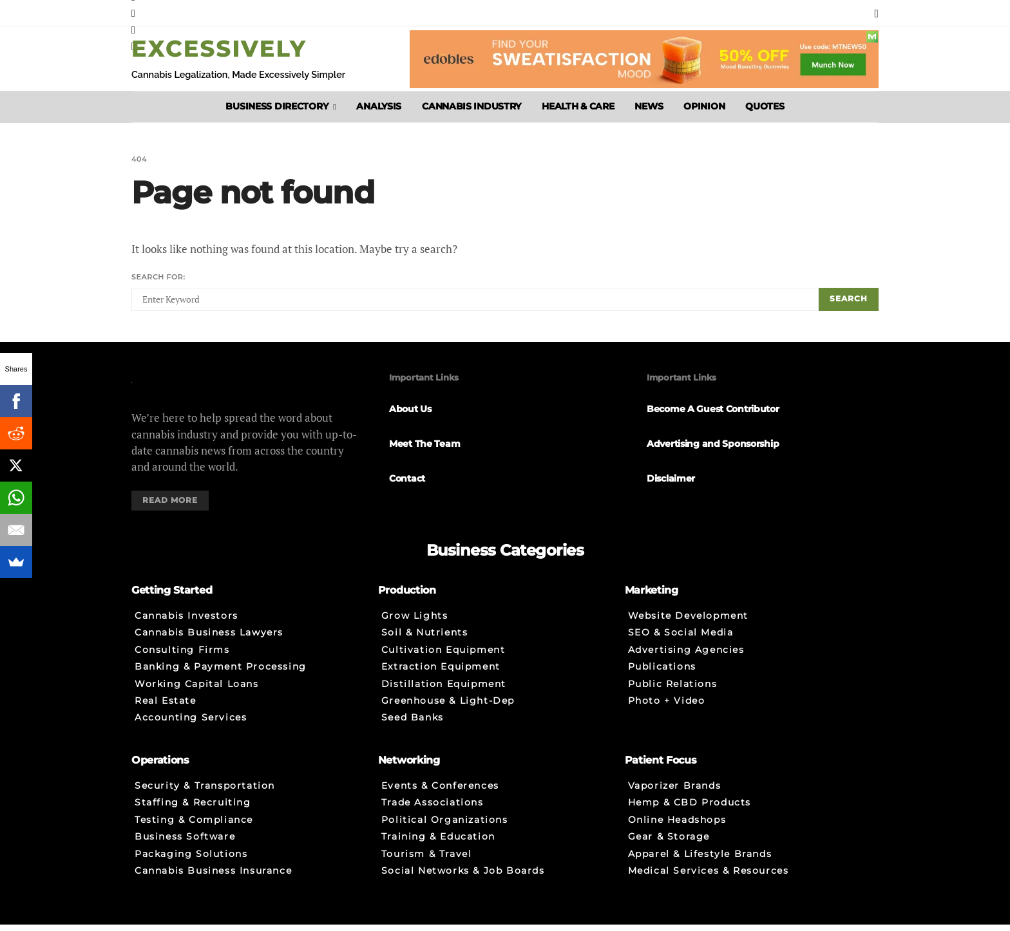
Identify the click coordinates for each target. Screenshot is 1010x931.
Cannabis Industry (471, 106)
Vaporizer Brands (674, 792)
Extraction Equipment (440, 675)
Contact (407, 480)
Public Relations (673, 693)
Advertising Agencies (686, 657)
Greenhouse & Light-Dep (448, 710)
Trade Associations (432, 810)
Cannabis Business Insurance (213, 880)
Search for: (158, 277)
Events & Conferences (440, 792)
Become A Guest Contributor (713, 411)
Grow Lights (414, 622)
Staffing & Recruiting (193, 810)
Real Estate (165, 710)
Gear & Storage (669, 845)
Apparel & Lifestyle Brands (700, 863)
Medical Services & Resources (708, 880)
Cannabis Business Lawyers (209, 640)
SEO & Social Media (681, 640)
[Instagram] (133, 12)
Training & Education (438, 845)
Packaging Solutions (191, 863)
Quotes (764, 106)
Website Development (688, 622)
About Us (410, 411)
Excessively (219, 48)
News (648, 106)
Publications (662, 675)
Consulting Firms (182, 657)
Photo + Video (666, 710)
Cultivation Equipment (443, 657)
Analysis (378, 106)
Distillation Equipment (443, 693)
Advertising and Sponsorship (713, 445)
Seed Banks (412, 727)
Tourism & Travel (426, 863)
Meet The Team (424, 445)
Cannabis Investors (186, 622)
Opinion (704, 106)
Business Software (185, 845)
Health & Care (578, 106)
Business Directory (276, 106)
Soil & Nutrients (424, 640)
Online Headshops (677, 827)
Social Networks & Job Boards (463, 880)
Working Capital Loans (197, 693)
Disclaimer (671, 480)
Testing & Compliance (194, 827)
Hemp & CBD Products (689, 810)
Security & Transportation (205, 792)
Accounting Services (191, 727)
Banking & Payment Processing (221, 675)
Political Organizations (444, 827)
